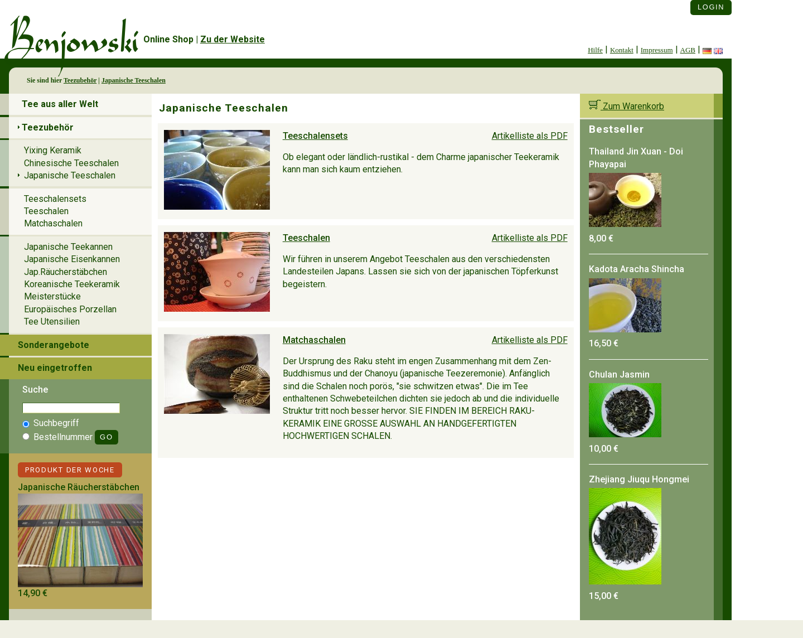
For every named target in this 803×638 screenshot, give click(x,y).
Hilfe (595, 50)
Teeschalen (306, 238)
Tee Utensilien (52, 321)
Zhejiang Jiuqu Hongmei (639, 479)
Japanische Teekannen (68, 246)
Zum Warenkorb (626, 106)
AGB (687, 50)
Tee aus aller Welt (60, 104)
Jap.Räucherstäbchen (65, 272)
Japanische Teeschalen (133, 80)
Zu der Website (232, 39)
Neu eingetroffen (55, 367)
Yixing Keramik (52, 150)
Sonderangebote (53, 345)
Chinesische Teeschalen (71, 163)
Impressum (657, 50)
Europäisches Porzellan (70, 309)
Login (711, 7)
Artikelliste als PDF (530, 135)
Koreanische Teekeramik (72, 284)
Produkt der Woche (70, 470)
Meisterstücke (52, 296)
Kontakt (621, 50)
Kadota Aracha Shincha (636, 269)
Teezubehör (80, 80)
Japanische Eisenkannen (72, 259)
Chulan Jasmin (619, 374)
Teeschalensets (315, 135)
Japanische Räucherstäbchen (78, 487)
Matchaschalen (314, 340)
